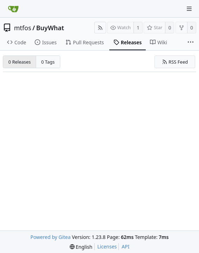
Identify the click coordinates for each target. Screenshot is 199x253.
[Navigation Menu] (189, 8)
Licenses (107, 246)
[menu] (81, 247)
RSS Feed (175, 62)
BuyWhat (50, 27)
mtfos (22, 27)
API (125, 246)
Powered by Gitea (50, 237)
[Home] (13, 8)
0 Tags (48, 62)
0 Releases (19, 62)
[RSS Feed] (100, 27)
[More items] (190, 42)
